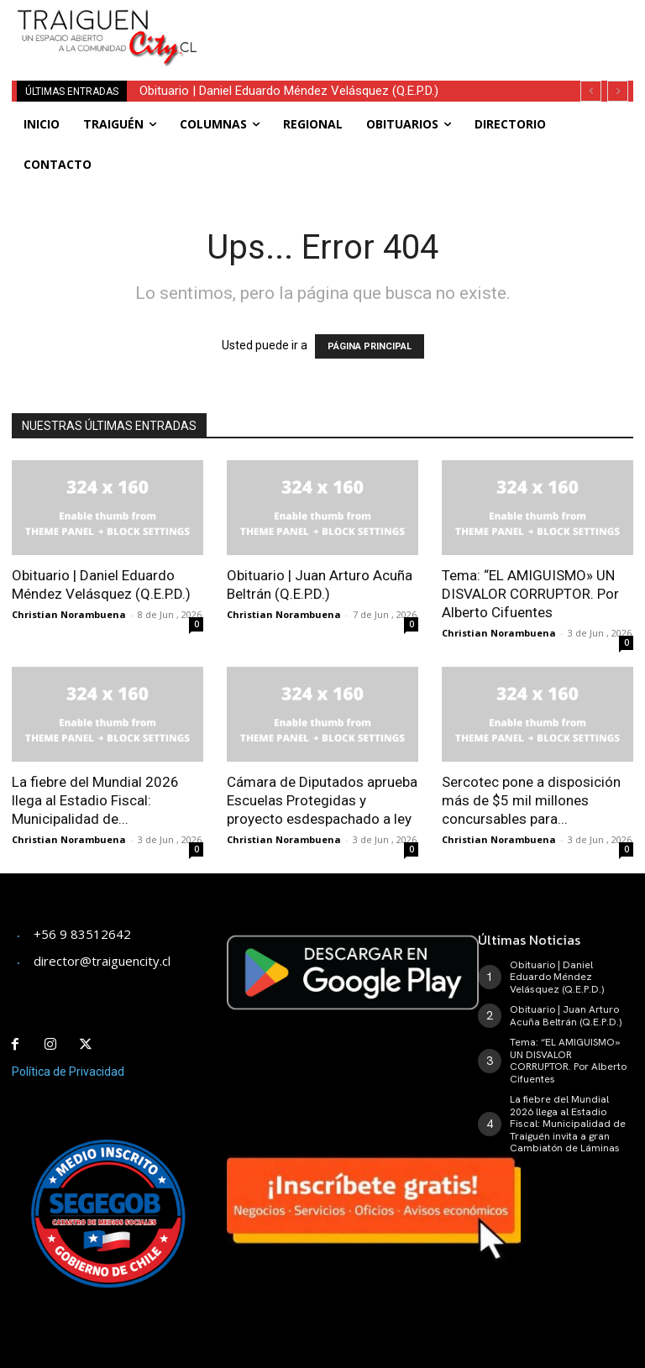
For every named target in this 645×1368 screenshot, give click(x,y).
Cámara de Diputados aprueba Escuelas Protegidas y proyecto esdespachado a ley (322, 800)
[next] (617, 91)
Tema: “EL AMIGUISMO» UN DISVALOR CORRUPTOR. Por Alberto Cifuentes (530, 594)
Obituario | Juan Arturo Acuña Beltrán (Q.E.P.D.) (565, 1015)
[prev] (590, 91)
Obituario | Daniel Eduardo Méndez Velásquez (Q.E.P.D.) (288, 90)
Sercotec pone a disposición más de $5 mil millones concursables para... (531, 800)
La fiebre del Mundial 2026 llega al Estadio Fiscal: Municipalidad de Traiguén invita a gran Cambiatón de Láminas (568, 1124)
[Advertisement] (423, 25)
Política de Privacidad (68, 1071)
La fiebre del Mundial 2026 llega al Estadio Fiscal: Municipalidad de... (95, 800)
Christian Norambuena (69, 614)
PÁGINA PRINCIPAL (370, 346)
